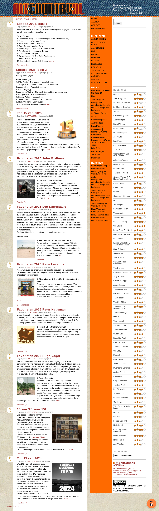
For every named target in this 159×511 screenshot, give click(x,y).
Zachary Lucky (119, 325)
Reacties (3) (42, 260)
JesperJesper (119, 285)
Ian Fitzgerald (119, 389)
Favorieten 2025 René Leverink (40, 264)
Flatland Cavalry (120, 221)
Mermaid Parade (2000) (123, 469)
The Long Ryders (120, 173)
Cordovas (117, 402)
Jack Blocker (118, 257)
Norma (94, 96)
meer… (52, 61)
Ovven (116, 192)
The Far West (119, 385)
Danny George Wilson (122, 234)
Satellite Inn (118, 253)
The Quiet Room (120, 289)
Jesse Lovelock (119, 364)
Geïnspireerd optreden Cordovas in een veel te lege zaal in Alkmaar (100, 106)
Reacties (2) (22, 404)
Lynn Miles (117, 317)
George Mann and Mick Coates (121, 155)
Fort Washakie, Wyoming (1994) (127, 470)
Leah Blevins (118, 168)
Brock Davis (118, 187)
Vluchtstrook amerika (124, 464)
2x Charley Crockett (99, 113)
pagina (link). (39, 437)
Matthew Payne (98, 151)
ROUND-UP (96, 67)
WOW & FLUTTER (99, 82)
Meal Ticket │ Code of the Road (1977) (100, 91)
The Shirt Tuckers (120, 346)
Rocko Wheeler (119, 145)
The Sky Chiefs (119, 302)
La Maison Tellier (120, 209)
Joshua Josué (119, 372)
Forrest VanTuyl (120, 421)
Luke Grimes (96, 148)
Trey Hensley (119, 276)
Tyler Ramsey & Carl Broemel (122, 407)
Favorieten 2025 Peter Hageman (41, 309)
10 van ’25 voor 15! (31, 409)
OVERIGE (95, 57)
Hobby (116, 412)
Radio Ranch (118, 440)
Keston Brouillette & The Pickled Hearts (121, 244)
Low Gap (117, 417)
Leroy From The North (122, 230)
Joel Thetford (119, 444)
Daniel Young (97, 126)
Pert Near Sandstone (122, 272)
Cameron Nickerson (121, 196)
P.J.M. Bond (118, 183)
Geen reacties (23, 65)
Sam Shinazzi (119, 249)
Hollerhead (118, 425)
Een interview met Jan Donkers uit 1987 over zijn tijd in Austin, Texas (100, 141)
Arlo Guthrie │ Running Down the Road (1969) (99, 131)
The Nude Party (120, 329)
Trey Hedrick (118, 321)
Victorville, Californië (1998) (125, 474)
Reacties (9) (22, 503)
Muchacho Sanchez (121, 368)
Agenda (95, 22)
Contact (95, 25)
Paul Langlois (119, 342)
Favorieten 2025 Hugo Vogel (38, 356)
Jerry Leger (118, 204)
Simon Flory (118, 393)
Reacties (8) (22, 154)
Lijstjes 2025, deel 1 (32, 23)
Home (94, 18)
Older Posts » (13, 506)
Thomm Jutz (118, 213)
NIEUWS (95, 54)
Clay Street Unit (120, 381)
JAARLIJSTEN (30, 19)
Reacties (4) (22, 351)
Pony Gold (117, 376)
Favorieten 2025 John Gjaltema (41, 158)
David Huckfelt (119, 435)
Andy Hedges (97, 123)
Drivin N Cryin (119, 164)
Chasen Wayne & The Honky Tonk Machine (122, 178)
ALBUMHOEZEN (98, 39)
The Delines (118, 268)
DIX (115, 200)
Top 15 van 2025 (29, 113)
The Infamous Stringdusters (119, 307)
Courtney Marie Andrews (119, 430)
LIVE (93, 51)
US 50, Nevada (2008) (122, 472)
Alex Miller (117, 149)
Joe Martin (95, 154)
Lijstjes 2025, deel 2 (31, 69)
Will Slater (117, 226)
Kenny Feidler (119, 355)
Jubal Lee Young (120, 160)
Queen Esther (119, 334)
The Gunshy (118, 298)
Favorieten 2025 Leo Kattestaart (41, 206)
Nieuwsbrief (98, 28)
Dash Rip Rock (119, 338)
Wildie (93, 116)
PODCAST (96, 61)
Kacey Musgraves (98, 120)
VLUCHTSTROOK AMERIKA (99, 75)
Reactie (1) (21, 202)
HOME (19, 19)
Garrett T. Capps (120, 281)
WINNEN (95, 79)
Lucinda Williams (120, 398)
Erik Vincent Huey (121, 293)
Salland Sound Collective (119, 263)
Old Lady (117, 351)
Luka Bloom (118, 239)
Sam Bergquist (97, 99)
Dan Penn (95, 158)
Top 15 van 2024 (29, 458)
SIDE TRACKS (97, 70)
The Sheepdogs (120, 312)
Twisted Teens (119, 217)
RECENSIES (96, 64)
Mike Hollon (118, 359)
